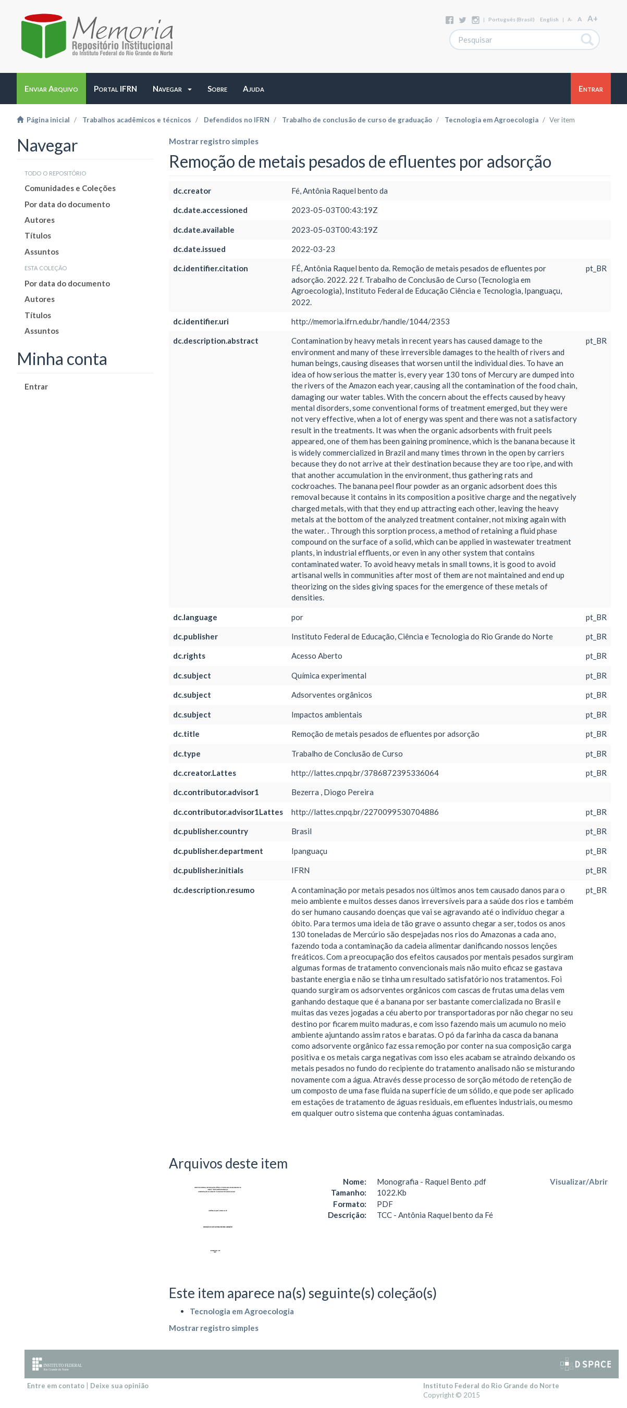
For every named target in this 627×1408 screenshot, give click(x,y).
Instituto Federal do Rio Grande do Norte (491, 1385)
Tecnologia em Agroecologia (491, 120)
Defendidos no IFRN (236, 120)
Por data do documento (67, 204)
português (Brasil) (511, 19)
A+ (592, 18)
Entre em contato (55, 1385)
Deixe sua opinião (119, 1385)
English (549, 19)
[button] (172, 88)
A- (570, 19)
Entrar (36, 386)
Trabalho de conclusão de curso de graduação (357, 120)
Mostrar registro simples (214, 141)
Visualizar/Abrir (579, 1181)
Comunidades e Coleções (70, 188)
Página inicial (43, 120)
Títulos (37, 235)
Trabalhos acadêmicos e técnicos (136, 120)
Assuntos (41, 251)
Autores (39, 219)
